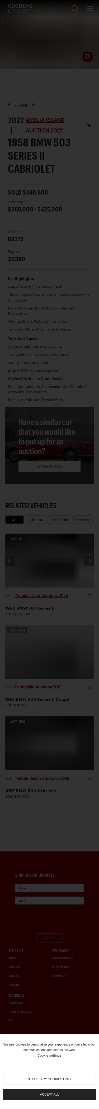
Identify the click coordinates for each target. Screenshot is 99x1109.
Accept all (49, 1094)
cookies (20, 1044)
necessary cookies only (49, 1079)
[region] (49, 1071)
